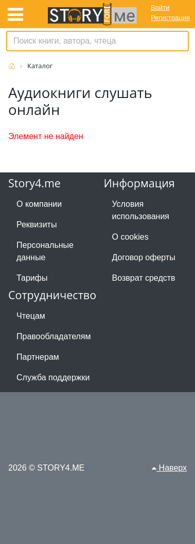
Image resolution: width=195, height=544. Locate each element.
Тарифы (31, 278)
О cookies (130, 236)
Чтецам (30, 316)
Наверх (169, 467)
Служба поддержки (53, 377)
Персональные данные (45, 251)
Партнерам (37, 357)
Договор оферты (143, 257)
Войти (160, 7)
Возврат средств (143, 278)
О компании (39, 204)
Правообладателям (53, 336)
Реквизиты (36, 224)
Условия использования (141, 210)
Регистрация (170, 18)
